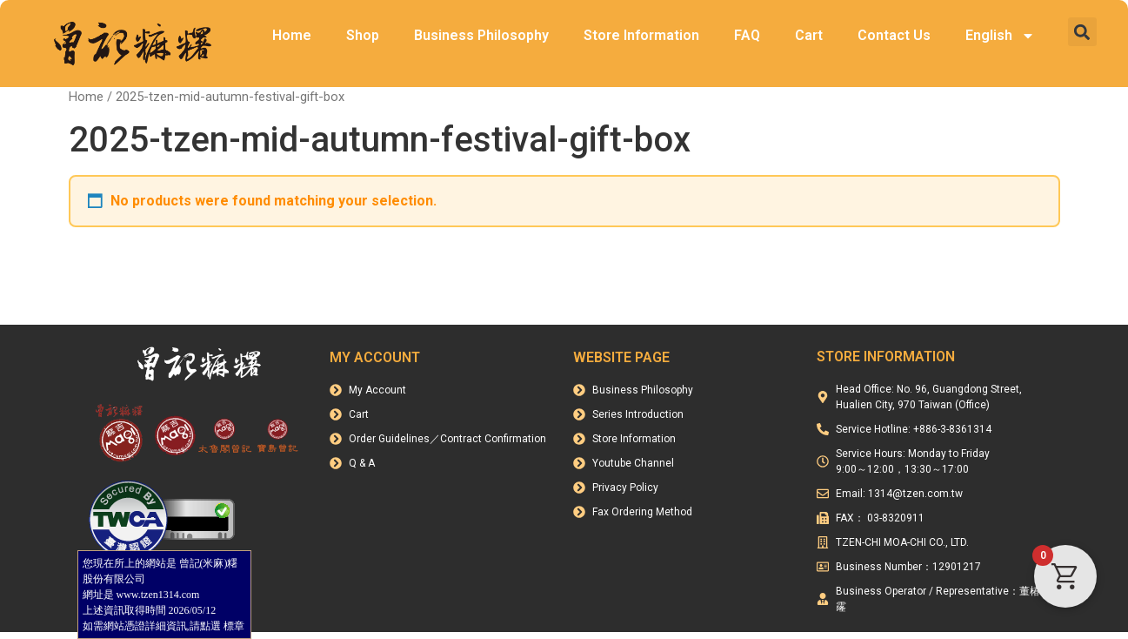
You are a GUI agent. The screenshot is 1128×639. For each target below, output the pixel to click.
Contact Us (894, 35)
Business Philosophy (481, 35)
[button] (1082, 31)
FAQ (747, 35)
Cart (809, 35)
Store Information (641, 35)
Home (291, 35)
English (1000, 35)
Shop (362, 35)
